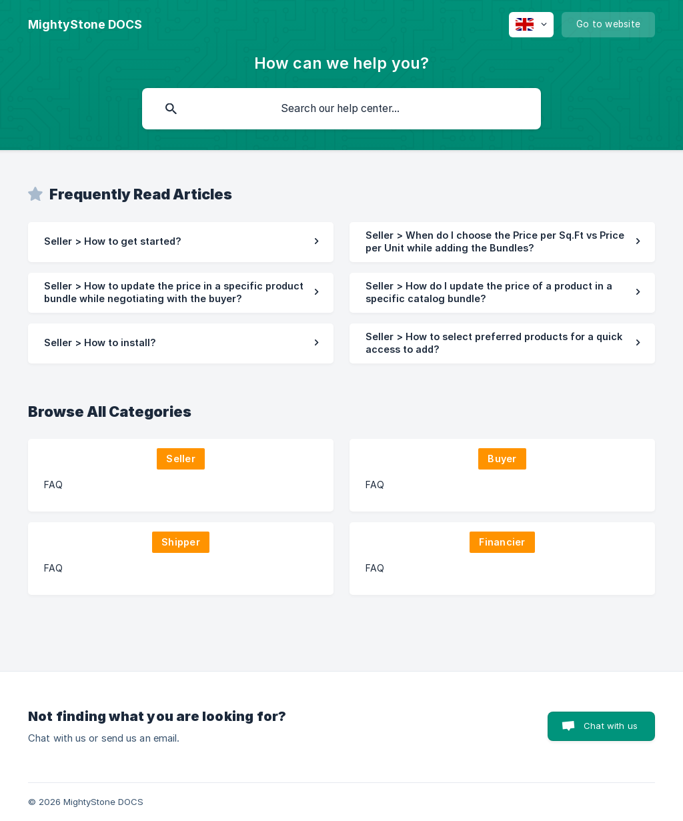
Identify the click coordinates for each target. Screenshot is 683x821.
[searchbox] (341, 108)
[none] (85, 24)
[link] (180, 242)
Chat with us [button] (611, 725)
